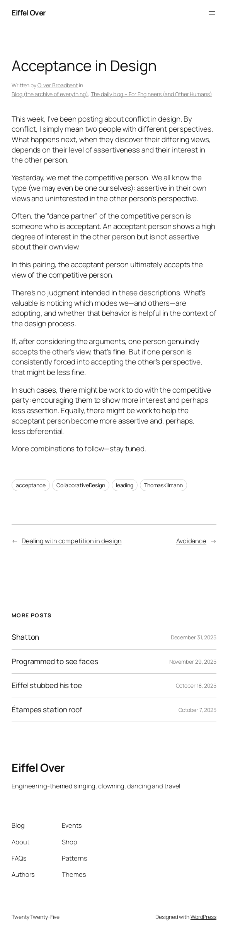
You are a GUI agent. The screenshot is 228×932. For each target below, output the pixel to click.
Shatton (25, 637)
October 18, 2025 (196, 685)
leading (124, 485)
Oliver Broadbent (57, 85)
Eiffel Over (29, 13)
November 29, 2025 (192, 661)
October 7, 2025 (198, 709)
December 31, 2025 (193, 637)
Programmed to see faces (55, 661)
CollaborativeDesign (80, 485)
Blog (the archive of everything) (50, 94)
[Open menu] (211, 12)
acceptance (31, 485)
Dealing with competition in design (72, 540)
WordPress (203, 916)
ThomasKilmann (163, 485)
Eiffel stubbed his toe (47, 685)
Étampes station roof (47, 710)
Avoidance (191, 540)
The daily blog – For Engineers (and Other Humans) (151, 94)
